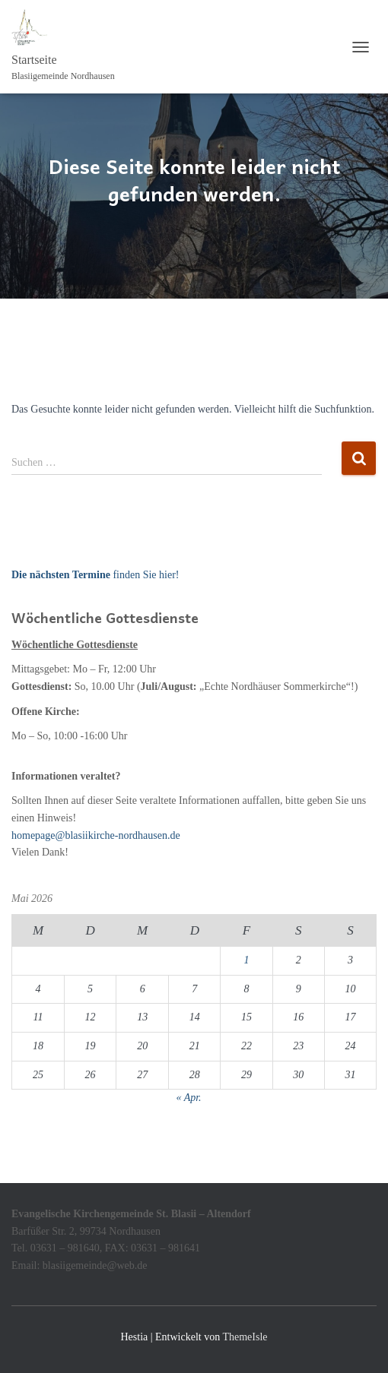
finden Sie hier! (95, 575)
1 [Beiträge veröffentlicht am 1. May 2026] (246, 960)
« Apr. (188, 1097)
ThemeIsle (244, 1337)
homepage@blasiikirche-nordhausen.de (95, 835)
